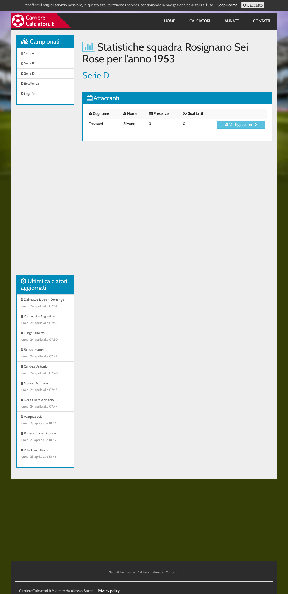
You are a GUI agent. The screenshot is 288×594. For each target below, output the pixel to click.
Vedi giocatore (241, 124)
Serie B (27, 63)
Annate (232, 20)
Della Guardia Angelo (45, 404)
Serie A (27, 53)
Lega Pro (29, 94)
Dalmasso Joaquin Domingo (45, 303)
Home (169, 20)
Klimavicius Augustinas (45, 320)
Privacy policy (109, 590)
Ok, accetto (253, 5)
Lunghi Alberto (45, 337)
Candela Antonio (45, 370)
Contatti (261, 20)
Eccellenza (30, 83)
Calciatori (199, 20)
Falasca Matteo (45, 354)
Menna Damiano (45, 387)
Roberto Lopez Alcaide (45, 437)
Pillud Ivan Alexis (45, 454)
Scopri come (227, 4)
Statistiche (116, 572)
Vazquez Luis (45, 420)
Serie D (28, 73)
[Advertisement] (45, 192)
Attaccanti (103, 98)
